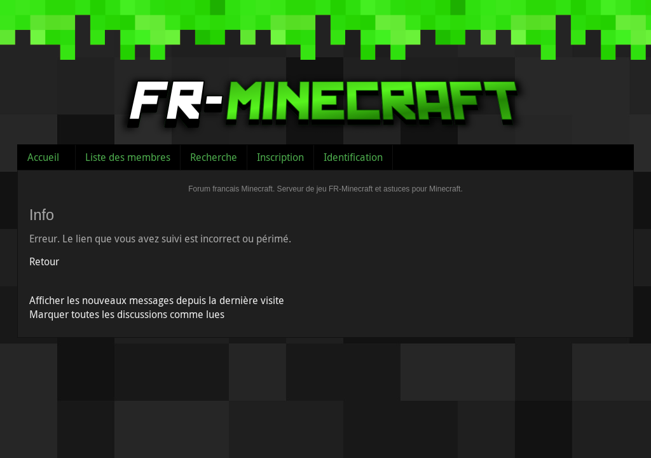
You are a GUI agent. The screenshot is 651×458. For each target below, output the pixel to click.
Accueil (43, 157)
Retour (44, 261)
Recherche (213, 157)
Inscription (280, 157)
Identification (353, 157)
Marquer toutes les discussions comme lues (126, 314)
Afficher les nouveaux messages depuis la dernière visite (156, 300)
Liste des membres (127, 157)
